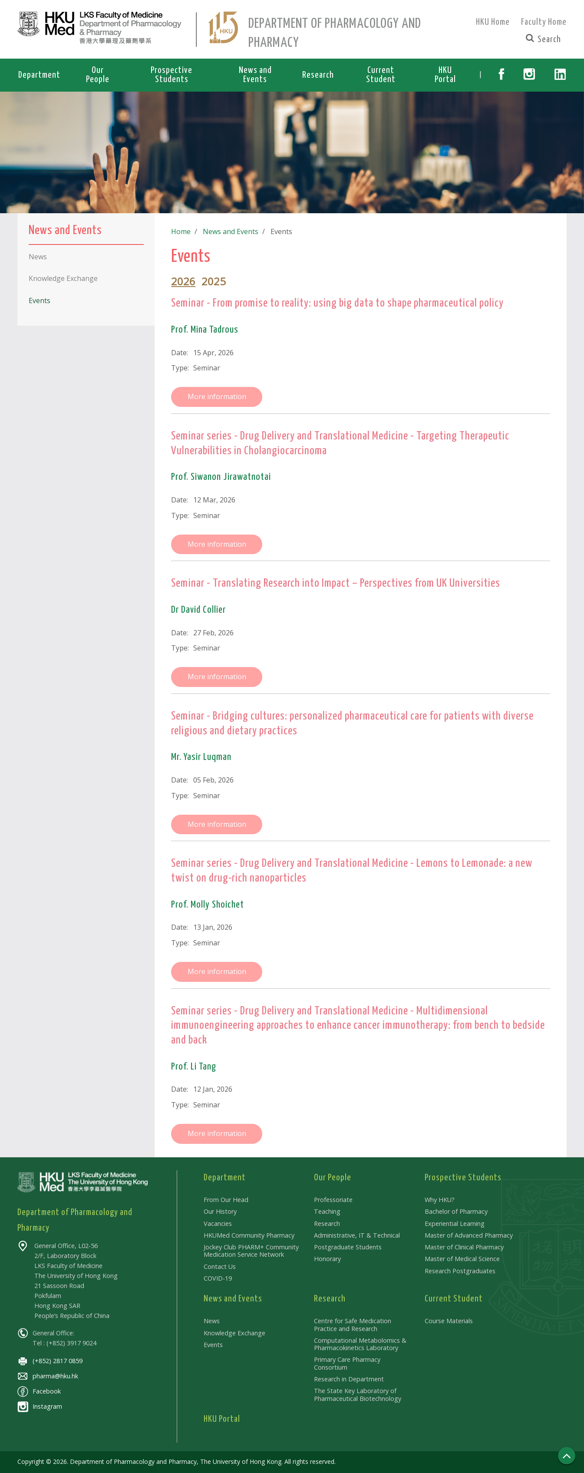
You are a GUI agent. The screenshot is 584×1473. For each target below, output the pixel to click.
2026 (183, 281)
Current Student (454, 1299)
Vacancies (218, 1223)
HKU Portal (222, 1419)
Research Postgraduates (460, 1271)
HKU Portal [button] (445, 75)
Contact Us (220, 1266)
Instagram (39, 1406)
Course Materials (449, 1321)
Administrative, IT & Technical (357, 1235)
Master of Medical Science (462, 1259)
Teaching (327, 1211)
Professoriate (333, 1200)
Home (181, 231)
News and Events (229, 231)
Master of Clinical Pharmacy (464, 1247)
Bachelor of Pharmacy (456, 1211)
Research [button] (318, 75)
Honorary (327, 1259)
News (212, 1321)
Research (327, 1223)
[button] (501, 75)
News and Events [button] (255, 75)
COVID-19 (218, 1278)
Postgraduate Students (348, 1247)
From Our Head (226, 1200)
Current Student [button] (381, 75)
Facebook (39, 1391)
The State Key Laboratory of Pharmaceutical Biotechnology (357, 1394)
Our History (220, 1211)
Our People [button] (97, 75)
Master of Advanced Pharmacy (469, 1235)
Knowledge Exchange (234, 1333)
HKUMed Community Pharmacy (249, 1235)
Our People (332, 1177)
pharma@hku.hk (47, 1376)
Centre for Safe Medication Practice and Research (352, 1324)
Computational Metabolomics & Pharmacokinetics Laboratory (360, 1344)
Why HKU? (440, 1200)
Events (213, 1345)
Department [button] (39, 75)
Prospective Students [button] (171, 75)
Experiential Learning (455, 1223)
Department (225, 1177)
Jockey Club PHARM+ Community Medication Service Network (251, 1250)
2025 (213, 281)
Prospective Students (463, 1177)
